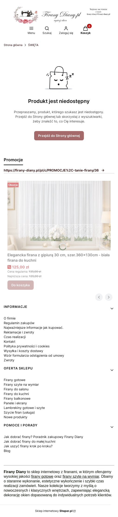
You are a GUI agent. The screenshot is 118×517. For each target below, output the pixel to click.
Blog (7, 451)
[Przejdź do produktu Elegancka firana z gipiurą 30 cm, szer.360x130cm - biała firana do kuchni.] (59, 215)
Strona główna (13, 45)
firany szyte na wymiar (80, 476)
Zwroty (9, 360)
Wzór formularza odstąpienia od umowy (34, 355)
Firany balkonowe (17, 398)
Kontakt (9, 341)
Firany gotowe (14, 380)
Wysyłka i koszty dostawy (23, 351)
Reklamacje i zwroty (19, 332)
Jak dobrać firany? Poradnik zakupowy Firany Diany (43, 437)
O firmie (10, 318)
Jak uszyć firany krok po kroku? (28, 446)
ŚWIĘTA (33, 45)
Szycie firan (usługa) (19, 412)
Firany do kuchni (16, 394)
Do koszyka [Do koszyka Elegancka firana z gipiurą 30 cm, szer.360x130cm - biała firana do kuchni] (20, 285)
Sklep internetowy (53, 511)
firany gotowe (42, 476)
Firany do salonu (16, 389)
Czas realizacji (15, 337)
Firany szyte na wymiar (21, 384)
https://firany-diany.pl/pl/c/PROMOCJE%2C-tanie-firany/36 (54, 170)
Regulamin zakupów (19, 323)
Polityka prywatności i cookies (26, 346)
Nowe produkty (15, 417)
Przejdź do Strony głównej (59, 136)
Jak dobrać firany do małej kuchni (29, 441)
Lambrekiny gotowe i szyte (24, 408)
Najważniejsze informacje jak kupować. (33, 327)
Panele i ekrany (15, 403)
